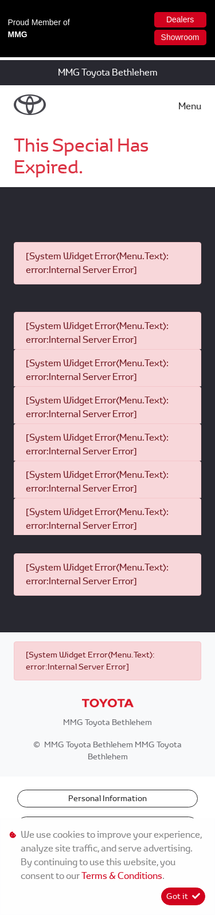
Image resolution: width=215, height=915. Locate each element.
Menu (189, 106)
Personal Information (107, 798)
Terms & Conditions (121, 876)
